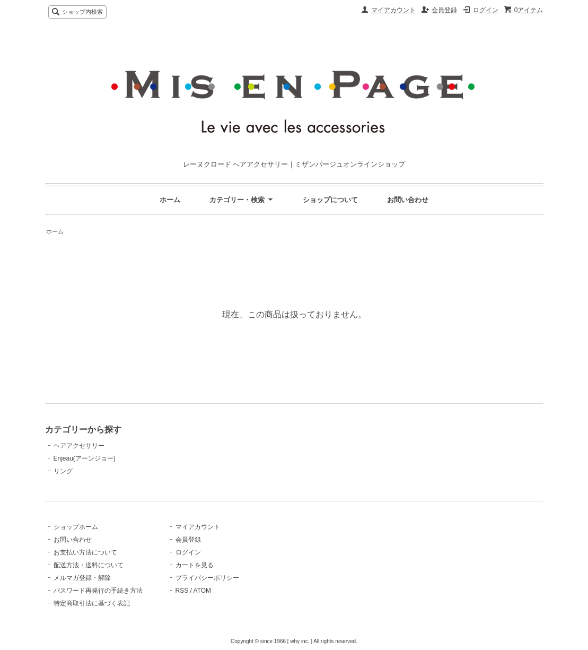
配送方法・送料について (89, 565)
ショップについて (330, 200)
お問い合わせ (407, 200)
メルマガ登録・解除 (82, 578)
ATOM (203, 590)
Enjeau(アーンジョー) (85, 458)
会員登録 (444, 10)
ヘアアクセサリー (79, 445)
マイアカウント (393, 10)
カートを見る (194, 565)
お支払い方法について (85, 552)
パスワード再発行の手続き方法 (98, 590)
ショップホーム (76, 527)
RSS (182, 590)
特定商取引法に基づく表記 (92, 603)
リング (63, 471)
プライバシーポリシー (207, 578)
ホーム (170, 200)
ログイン (485, 10)
